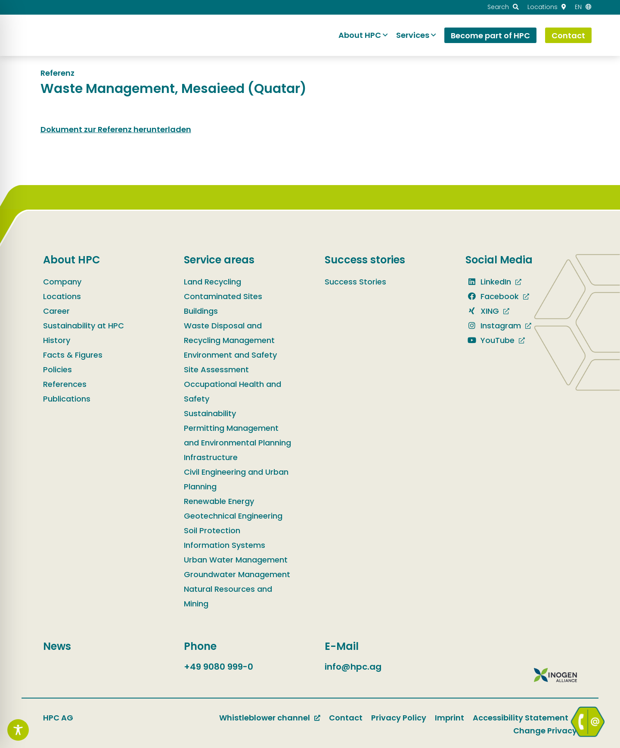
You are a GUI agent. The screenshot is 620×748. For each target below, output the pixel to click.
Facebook (492, 296)
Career (56, 311)
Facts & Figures (72, 354)
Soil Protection (212, 530)
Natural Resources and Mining (228, 596)
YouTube (490, 340)
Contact (346, 717)
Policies (57, 369)
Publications (66, 398)
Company (62, 281)
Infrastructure (211, 457)
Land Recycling (212, 281)
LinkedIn (488, 281)
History (56, 340)
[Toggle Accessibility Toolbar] (18, 730)
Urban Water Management (236, 559)
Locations (62, 296)
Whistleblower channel (264, 717)
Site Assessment (216, 369)
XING (482, 311)
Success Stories (355, 281)
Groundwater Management (237, 574)
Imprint (449, 717)
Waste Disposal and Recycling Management (229, 333)
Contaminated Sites (223, 296)
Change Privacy (545, 730)
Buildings (201, 311)
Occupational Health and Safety (232, 391)
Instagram (493, 325)
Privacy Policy (398, 717)
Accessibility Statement (520, 717)
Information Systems (224, 545)
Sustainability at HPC (83, 325)
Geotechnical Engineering (233, 515)
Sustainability (210, 413)
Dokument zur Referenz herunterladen (115, 129)
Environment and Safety (230, 354)
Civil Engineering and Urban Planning (236, 479)
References (65, 384)
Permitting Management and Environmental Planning (237, 435)
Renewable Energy (219, 501)
